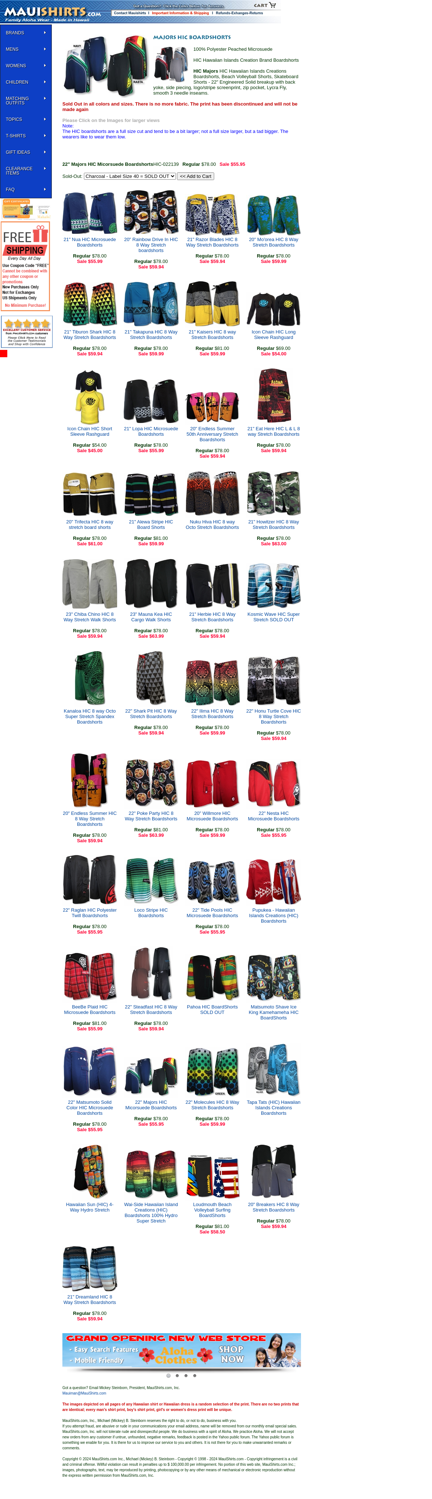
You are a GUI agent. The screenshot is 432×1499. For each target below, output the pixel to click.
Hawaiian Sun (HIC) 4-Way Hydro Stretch (89, 1207)
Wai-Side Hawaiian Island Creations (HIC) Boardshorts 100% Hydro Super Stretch (151, 1213)
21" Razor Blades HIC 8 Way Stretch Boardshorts (212, 242)
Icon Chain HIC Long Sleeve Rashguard (274, 334)
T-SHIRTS (16, 135)
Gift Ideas (18, 152)
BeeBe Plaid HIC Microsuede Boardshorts (90, 1009)
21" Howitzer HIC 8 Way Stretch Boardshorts (273, 524)
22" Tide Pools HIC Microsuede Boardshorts (212, 912)
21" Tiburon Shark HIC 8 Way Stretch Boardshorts (89, 334)
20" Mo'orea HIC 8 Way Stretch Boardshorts (273, 242)
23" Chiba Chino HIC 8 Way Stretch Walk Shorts (89, 616)
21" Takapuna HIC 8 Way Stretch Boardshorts (151, 334)
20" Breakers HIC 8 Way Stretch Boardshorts (274, 1207)
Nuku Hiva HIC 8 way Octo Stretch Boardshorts (212, 524)
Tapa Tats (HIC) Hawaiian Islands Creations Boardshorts (273, 1107)
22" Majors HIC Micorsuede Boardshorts (151, 1104)
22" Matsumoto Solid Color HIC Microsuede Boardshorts (89, 1107)
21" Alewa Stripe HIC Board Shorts (151, 524)
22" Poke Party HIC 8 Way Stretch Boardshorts (151, 815)
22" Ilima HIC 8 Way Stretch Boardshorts (212, 713)
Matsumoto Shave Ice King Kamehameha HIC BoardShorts (274, 1012)
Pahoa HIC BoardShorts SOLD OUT (212, 1009)
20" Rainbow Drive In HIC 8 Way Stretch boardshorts (151, 245)
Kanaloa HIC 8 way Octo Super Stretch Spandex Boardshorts (90, 716)
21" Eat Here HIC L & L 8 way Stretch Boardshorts (273, 431)
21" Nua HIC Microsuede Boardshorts (89, 242)
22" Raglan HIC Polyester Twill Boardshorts (90, 912)
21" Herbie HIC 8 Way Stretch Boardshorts (212, 616)
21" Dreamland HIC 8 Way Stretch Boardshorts (89, 1299)
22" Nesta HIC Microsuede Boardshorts (274, 815)
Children (17, 82)
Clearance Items (19, 171)
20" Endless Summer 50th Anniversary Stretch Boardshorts (212, 434)
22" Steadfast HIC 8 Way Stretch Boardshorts (151, 1009)
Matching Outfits (17, 101)
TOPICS (14, 119)
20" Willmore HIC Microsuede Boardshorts (212, 815)
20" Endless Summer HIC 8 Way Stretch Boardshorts (90, 818)
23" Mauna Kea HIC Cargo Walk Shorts (151, 616)
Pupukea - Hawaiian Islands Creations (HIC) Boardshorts (273, 915)
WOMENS (16, 65)
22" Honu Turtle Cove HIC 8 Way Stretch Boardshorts (273, 716)
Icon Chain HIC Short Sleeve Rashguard (90, 431)
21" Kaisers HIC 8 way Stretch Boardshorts (212, 334)
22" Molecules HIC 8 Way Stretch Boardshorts (212, 1104)
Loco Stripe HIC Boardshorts (151, 912)
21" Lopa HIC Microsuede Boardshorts (151, 431)
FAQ (10, 189)
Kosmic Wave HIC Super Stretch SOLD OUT (273, 616)
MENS (12, 49)
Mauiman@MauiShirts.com (84, 1393)
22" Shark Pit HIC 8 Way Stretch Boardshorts (151, 713)
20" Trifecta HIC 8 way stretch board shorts (89, 524)
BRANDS (15, 32)
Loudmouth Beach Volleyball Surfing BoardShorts (212, 1210)
